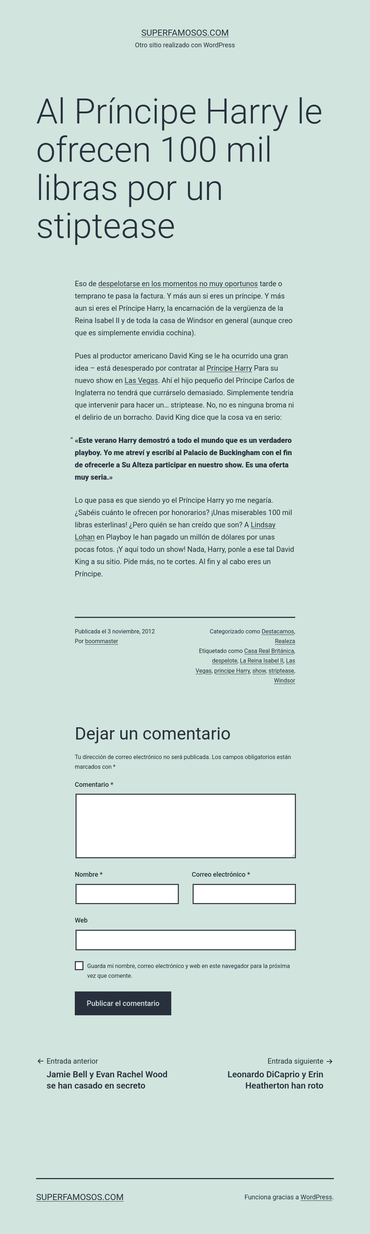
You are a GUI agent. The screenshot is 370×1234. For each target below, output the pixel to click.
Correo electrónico (221, 874)
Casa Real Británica (269, 650)
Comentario (94, 784)
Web (81, 920)
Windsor (284, 680)
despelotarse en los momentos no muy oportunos (178, 283)
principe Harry (232, 670)
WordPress (316, 1197)
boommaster (101, 641)
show (259, 670)
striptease (281, 670)
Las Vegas (141, 380)
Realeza (285, 641)
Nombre (89, 874)
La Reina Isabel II (261, 660)
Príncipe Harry (229, 368)
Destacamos (278, 631)
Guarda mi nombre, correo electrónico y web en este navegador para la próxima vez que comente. (188, 971)
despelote (224, 660)
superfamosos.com (185, 33)
